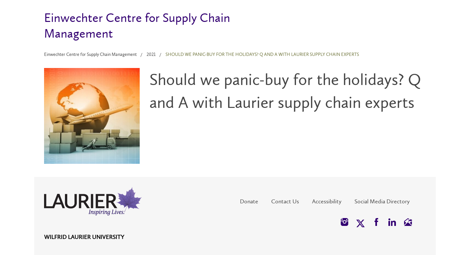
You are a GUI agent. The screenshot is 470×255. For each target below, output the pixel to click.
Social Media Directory (382, 201)
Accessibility (326, 201)
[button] (344, 222)
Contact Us (285, 201)
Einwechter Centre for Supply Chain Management (90, 54)
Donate (249, 201)
